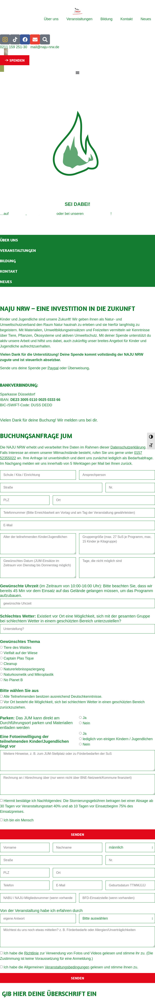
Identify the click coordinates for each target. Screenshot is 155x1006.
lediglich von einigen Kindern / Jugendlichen (118, 739)
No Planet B (13, 680)
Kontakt (126, 19)
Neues (146, 19)
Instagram (18, 214)
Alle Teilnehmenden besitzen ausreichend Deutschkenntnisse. (53, 697)
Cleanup (10, 664)
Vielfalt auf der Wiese (21, 653)
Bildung (106, 19)
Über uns (51, 19)
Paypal (53, 368)
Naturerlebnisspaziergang (24, 669)
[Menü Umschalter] (77, 73)
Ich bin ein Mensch (19, 820)
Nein (86, 723)
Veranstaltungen (79, 19)
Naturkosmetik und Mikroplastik (29, 675)
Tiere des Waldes (17, 648)
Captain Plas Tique (19, 659)
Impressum (9, 222)
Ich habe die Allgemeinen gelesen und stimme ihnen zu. (71, 967)
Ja (84, 718)
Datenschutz (33, 222)
